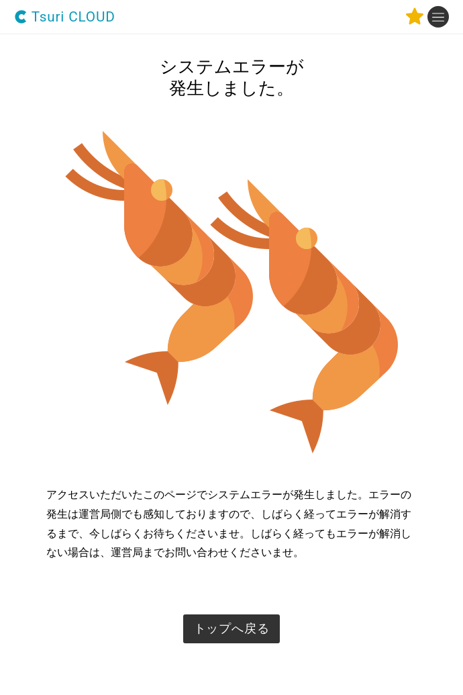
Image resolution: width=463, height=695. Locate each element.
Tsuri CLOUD (64, 17)
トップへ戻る (232, 628)
